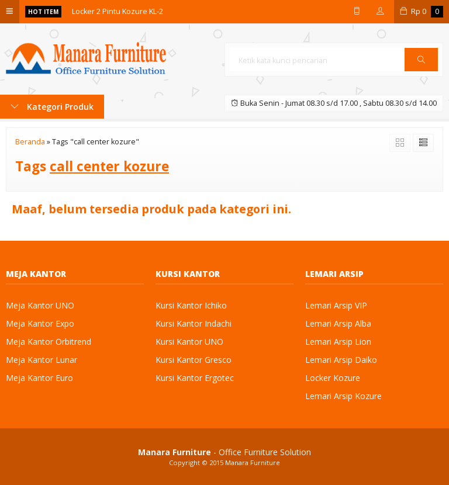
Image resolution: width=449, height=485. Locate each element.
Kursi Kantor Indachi (194, 323)
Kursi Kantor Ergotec (195, 377)
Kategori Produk (52, 106)
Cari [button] (421, 63)
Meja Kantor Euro (39, 377)
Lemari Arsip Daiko (341, 359)
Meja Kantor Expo (40, 323)
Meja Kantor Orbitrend (48, 341)
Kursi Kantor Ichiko (191, 305)
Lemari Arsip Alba (338, 323)
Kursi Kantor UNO (189, 341)
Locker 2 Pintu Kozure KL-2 (117, 11)
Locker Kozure (332, 377)
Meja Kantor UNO (40, 305)
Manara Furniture (252, 462)
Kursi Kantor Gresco (194, 359)
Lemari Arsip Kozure (343, 395)
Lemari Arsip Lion (338, 341)
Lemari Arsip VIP (336, 305)
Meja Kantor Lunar (41, 359)
